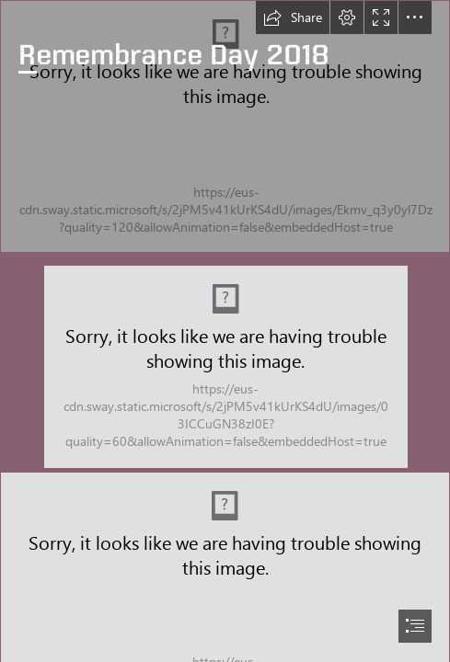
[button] (292, 17)
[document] (225, 331)
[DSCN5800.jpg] (225, 126)
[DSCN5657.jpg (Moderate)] (225, 366)
